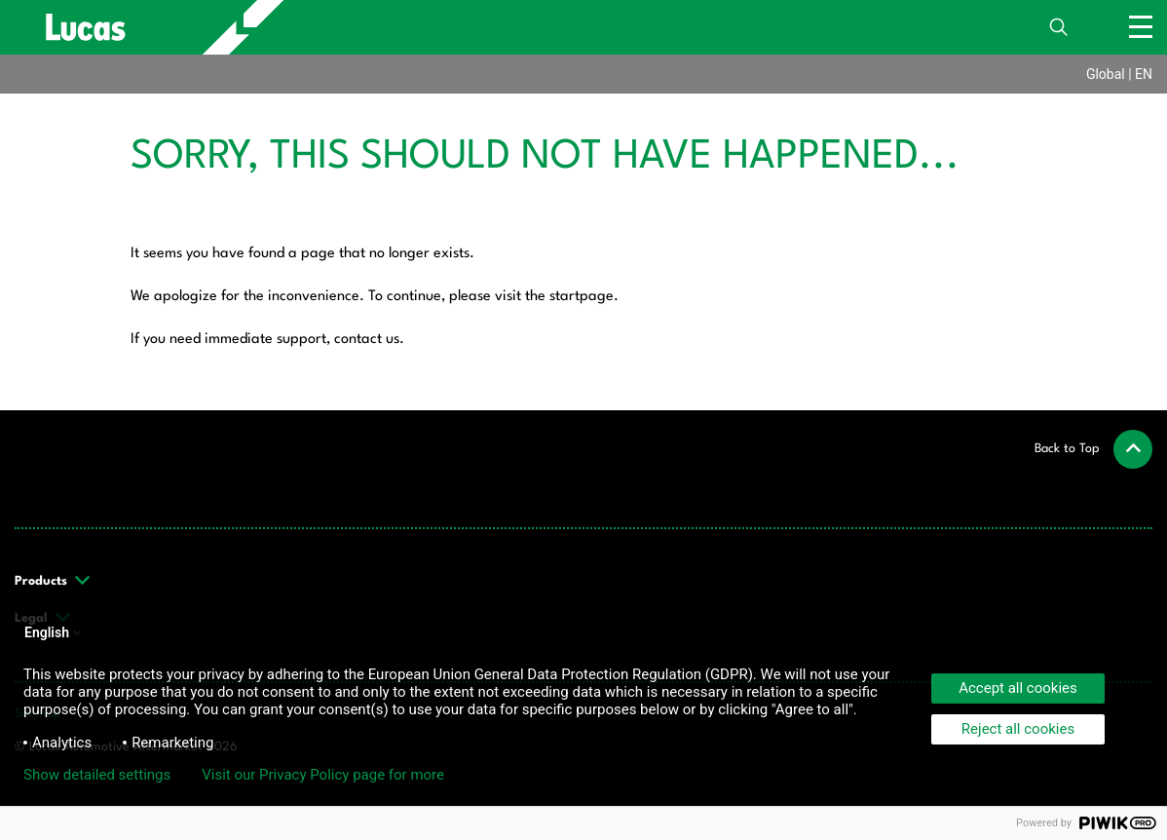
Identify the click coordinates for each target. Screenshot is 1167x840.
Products (53, 581)
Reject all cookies (1017, 729)
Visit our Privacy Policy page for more (323, 775)
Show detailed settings (96, 775)
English (54, 632)
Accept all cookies (1018, 688)
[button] (1093, 449)
